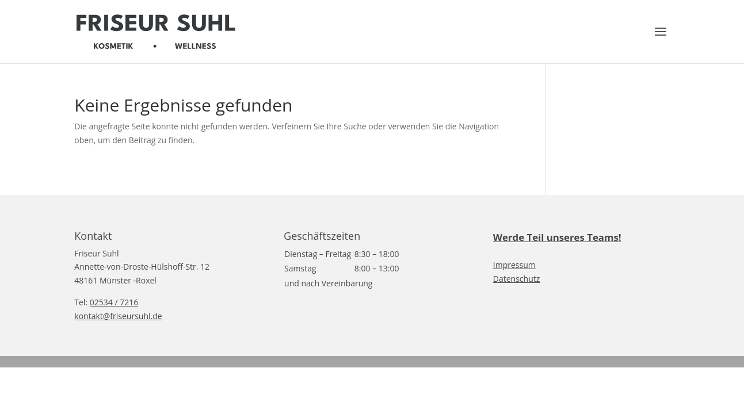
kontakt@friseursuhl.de (118, 315)
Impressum (514, 264)
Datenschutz (516, 278)
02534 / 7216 (114, 302)
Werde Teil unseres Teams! (557, 237)
